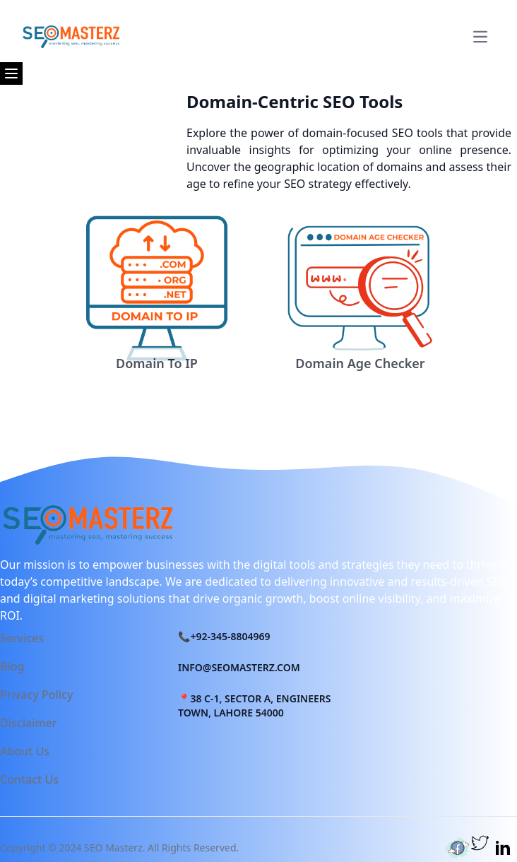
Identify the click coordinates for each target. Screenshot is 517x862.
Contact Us (29, 779)
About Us (24, 751)
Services (22, 638)
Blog (12, 666)
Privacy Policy (36, 694)
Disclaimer (28, 723)
